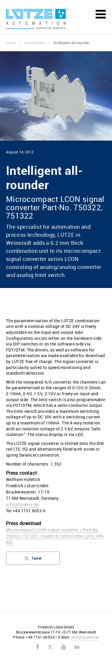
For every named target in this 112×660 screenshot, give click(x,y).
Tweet (33, 560)
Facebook (37, 646)
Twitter (50, 647)
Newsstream (37, 42)
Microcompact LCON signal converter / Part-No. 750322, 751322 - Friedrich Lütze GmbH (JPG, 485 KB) (55, 536)
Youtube (63, 646)
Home (13, 42)
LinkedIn (77, 646)
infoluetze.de (22, 504)
